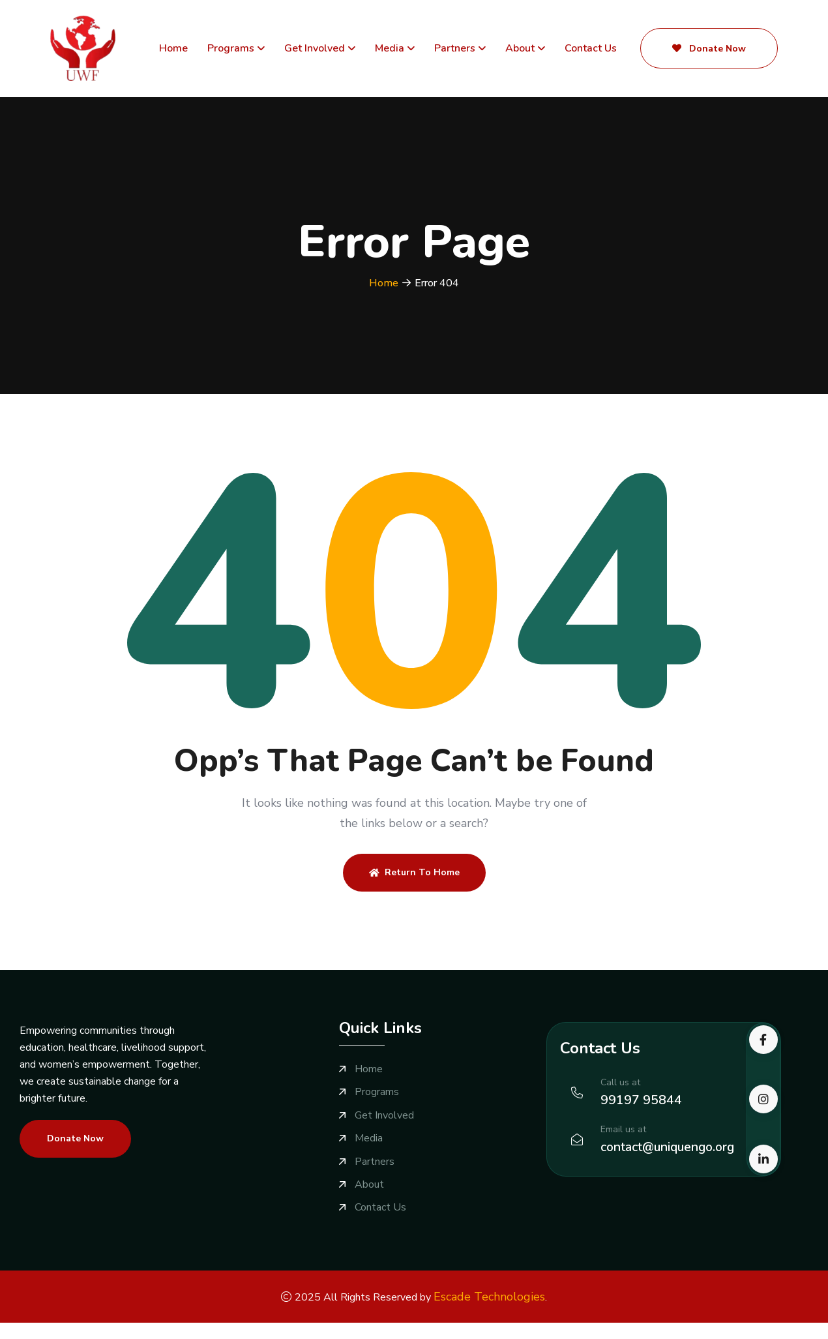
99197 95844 (641, 1100)
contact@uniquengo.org (670, 1147)
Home (173, 49)
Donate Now (709, 49)
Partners (454, 49)
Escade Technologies (489, 1295)
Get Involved (314, 49)
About (520, 49)
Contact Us (591, 49)
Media (389, 49)
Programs (230, 49)
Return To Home (414, 873)
